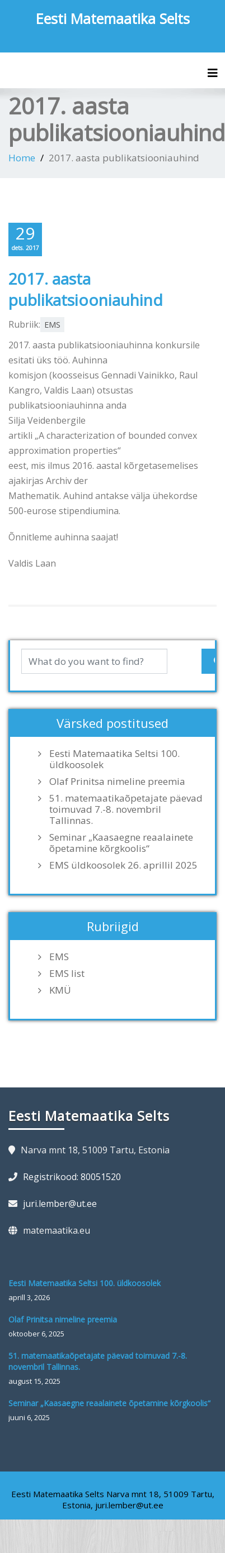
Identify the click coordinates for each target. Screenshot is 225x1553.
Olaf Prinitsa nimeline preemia (117, 781)
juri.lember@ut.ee (60, 1203)
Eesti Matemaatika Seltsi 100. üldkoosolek (114, 759)
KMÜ (60, 990)
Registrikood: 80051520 (72, 1177)
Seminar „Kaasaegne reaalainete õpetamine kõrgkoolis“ (121, 843)
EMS (52, 324)
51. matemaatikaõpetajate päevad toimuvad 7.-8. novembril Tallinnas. (126, 809)
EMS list (67, 973)
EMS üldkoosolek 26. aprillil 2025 (123, 865)
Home (21, 157)
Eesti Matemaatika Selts (113, 18)
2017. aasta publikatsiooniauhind (85, 289)
